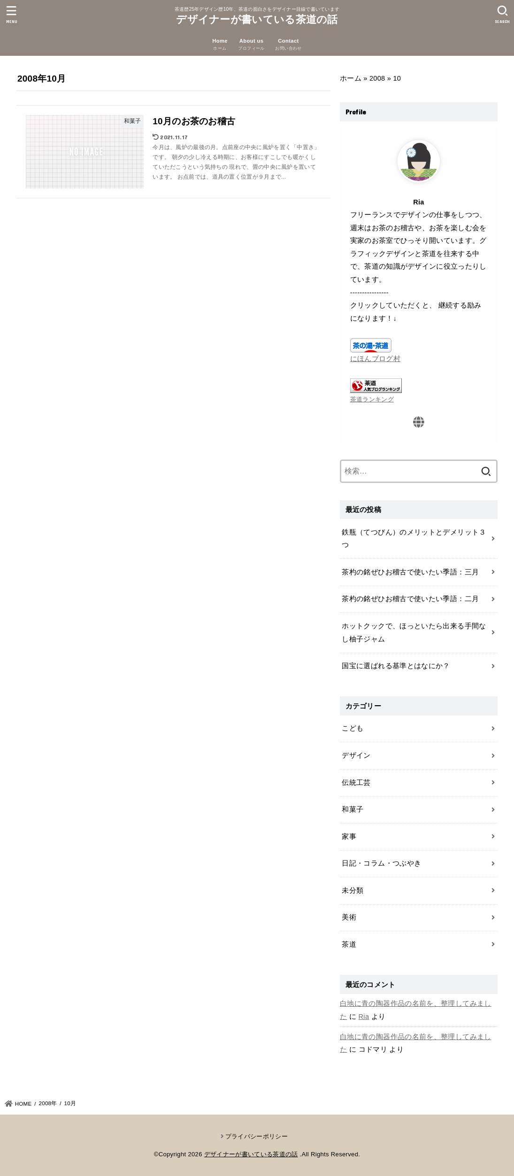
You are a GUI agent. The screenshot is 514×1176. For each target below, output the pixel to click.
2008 (377, 78)
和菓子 (352, 809)
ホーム (350, 78)
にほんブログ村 (375, 358)
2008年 (48, 1103)
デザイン (356, 755)
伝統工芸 (356, 782)
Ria (364, 1016)
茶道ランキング (372, 399)
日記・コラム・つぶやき (381, 863)
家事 (349, 836)
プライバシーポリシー (256, 1136)
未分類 (352, 890)
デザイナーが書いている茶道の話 (257, 19)
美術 (349, 917)
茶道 (349, 944)
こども (352, 728)
